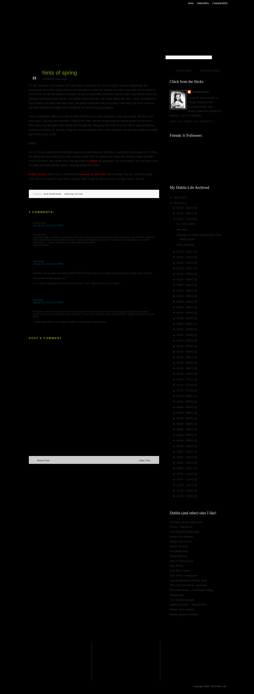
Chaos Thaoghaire (181, 526)
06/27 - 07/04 (185, 373)
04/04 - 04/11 (185, 307)
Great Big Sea (178, 556)
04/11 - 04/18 (185, 312)
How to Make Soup (181, 561)
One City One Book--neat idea (188, 585)
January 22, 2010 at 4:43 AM (48, 225)
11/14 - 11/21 (185, 485)
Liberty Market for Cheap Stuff (188, 580)
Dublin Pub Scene (181, 541)
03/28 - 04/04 (185, 301)
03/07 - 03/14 (185, 285)
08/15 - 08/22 (185, 412)
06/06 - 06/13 (185, 357)
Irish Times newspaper (184, 575)
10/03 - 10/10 (185, 451)
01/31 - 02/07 (185, 257)
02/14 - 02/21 (185, 268)
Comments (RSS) (219, 3)
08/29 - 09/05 (185, 423)
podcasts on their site (92, 174)
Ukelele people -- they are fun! (188, 604)
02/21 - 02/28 (185, 273)
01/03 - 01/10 (185, 207)
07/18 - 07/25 (185, 390)
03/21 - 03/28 (185, 296)
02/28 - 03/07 (185, 279)
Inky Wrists (39, 261)
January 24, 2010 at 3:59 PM (48, 264)
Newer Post (43, 460)
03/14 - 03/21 (185, 290)
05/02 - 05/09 (185, 329)
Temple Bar (177, 595)
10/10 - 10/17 (185, 457)
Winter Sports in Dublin (184, 614)
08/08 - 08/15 (185, 407)
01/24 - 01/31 (185, 251)
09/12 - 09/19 (185, 435)
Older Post (144, 460)
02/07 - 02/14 (185, 262)
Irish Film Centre (180, 570)
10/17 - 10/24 (185, 462)
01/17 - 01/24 (185, 219)
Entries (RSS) (202, 3)
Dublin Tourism (38, 174)
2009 (176, 197)
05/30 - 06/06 (185, 351)
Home (190, 3)
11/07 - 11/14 (185, 479)
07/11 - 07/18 (185, 385)
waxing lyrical (74, 193)
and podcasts (53, 193)
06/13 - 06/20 (185, 362)
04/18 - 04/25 (185, 318)
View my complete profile (191, 121)
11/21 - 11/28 (185, 490)
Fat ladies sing (179, 551)
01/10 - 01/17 (185, 213)
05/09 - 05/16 (185, 335)
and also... (183, 229)
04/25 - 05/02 (185, 323)
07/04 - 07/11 (185, 379)
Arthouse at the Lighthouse (186, 522)
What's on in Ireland (182, 609)
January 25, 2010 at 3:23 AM (48, 302)
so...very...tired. (186, 223)
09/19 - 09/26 (185, 440)
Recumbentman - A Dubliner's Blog (191, 590)
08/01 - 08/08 (185, 401)
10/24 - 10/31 (185, 468)
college (92, 160)
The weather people (182, 599)
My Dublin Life (83, 15)
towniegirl (38, 299)
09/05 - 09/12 (185, 429)
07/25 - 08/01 (185, 396)
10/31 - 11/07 (185, 473)
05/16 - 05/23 (185, 340)
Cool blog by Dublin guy (184, 531)
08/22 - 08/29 (185, 418)
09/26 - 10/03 (185, 446)
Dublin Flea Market (181, 536)
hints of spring (60, 72)
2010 (176, 203)
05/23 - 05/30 (185, 346)
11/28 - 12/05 (185, 496)
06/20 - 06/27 (185, 368)
